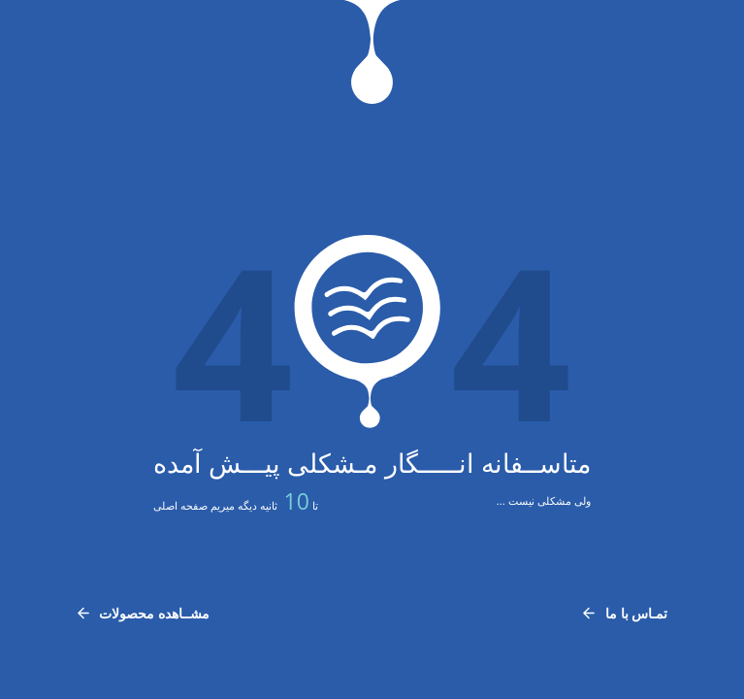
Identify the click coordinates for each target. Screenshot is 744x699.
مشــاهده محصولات (143, 613)
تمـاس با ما (624, 613)
